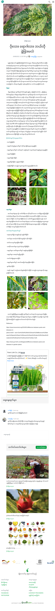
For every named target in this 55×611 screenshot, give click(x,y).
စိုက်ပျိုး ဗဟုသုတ (28, 41)
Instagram (5, 595)
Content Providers (36, 593)
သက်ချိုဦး (10, 410)
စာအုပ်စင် (31, 585)
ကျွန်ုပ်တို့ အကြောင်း (34, 595)
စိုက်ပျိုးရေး (4, 582)
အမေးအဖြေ (32, 582)
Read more (10, 361)
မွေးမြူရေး (4, 585)
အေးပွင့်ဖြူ (32, 56)
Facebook (5, 593)
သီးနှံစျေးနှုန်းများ (33, 587)
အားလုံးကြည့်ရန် (41, 447)
